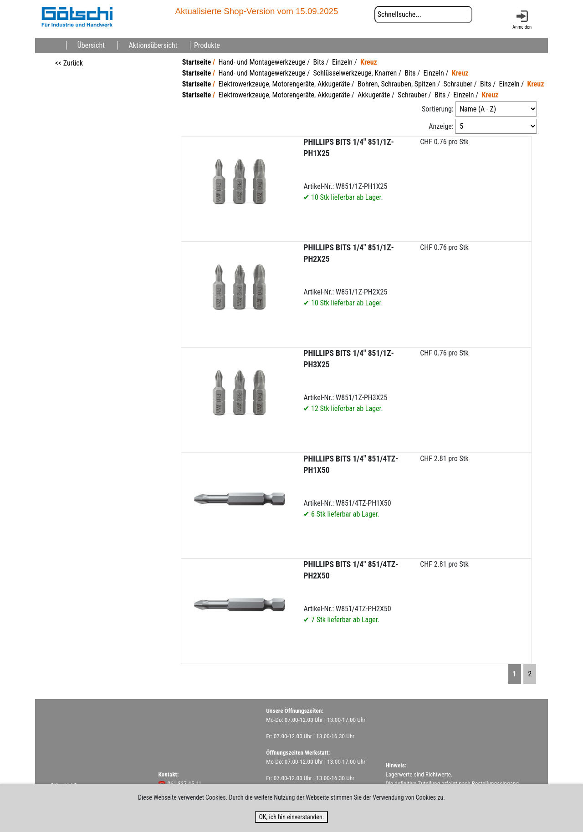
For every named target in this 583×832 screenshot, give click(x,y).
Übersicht (91, 45)
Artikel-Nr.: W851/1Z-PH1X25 (348, 169)
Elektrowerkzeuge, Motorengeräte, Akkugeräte (284, 84)
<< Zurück (69, 63)
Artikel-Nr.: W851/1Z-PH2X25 (348, 275)
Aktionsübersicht (153, 45)
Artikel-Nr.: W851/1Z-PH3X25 (348, 381)
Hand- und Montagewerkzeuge (261, 62)
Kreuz (368, 62)
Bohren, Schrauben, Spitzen (396, 84)
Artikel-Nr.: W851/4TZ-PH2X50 (350, 592)
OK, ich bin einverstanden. (291, 817)
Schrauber (457, 84)
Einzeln (342, 62)
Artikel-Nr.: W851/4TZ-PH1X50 (350, 486)
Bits (318, 62)
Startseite (196, 62)
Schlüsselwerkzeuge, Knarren (355, 73)
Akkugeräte (374, 95)
